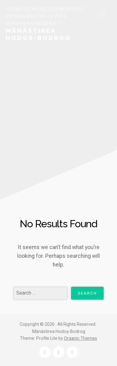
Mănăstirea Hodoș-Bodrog (38, 34)
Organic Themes (80, 338)
